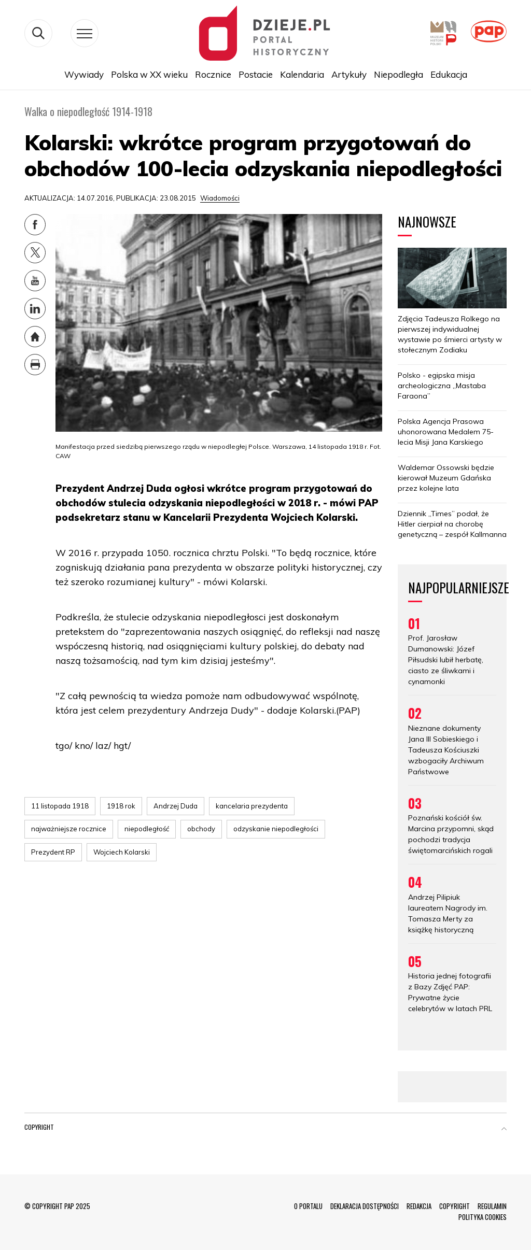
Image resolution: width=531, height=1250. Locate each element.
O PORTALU (308, 1206)
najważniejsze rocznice (68, 829)
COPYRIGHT (454, 1206)
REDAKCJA (419, 1206)
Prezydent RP (53, 852)
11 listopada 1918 (60, 806)
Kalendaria (302, 74)
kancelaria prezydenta (252, 806)
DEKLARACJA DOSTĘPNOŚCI (364, 1206)
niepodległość (146, 829)
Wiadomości (220, 198)
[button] (504, 1129)
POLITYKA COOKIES (482, 1217)
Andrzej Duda (175, 806)
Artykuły (349, 74)
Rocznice (213, 74)
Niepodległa (398, 74)
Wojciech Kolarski (121, 852)
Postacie (256, 74)
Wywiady (84, 74)
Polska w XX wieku (149, 74)
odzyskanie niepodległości (275, 829)
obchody (201, 829)
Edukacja (448, 74)
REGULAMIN (492, 1206)
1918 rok (121, 806)
